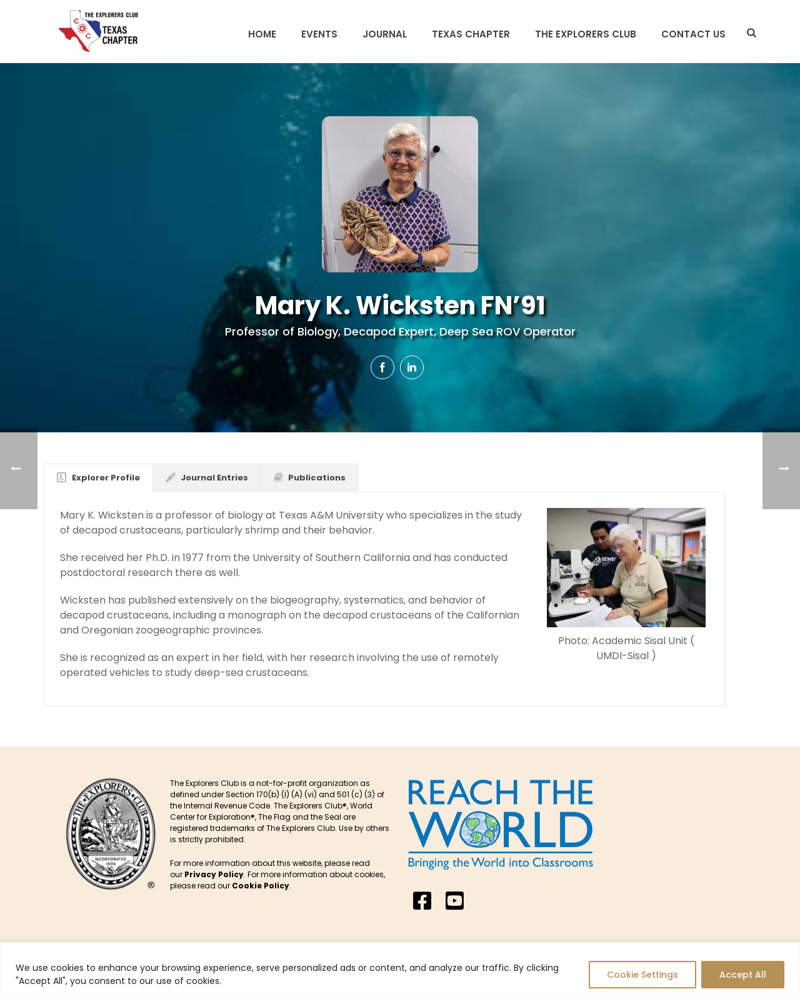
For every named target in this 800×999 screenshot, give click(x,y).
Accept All (742, 974)
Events (319, 34)
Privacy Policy (214, 874)
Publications (310, 478)
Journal (384, 34)
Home (262, 34)
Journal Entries (207, 478)
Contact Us (693, 34)
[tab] (98, 478)
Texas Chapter (471, 34)
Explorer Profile (98, 478)
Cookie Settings (642, 974)
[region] (400, 970)
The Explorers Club (585, 34)
